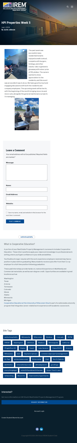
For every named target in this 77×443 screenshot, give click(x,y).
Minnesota (26, 337)
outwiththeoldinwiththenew (32, 370)
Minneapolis (53, 343)
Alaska (22, 348)
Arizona (69, 348)
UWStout (30, 343)
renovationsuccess (24, 365)
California (65, 343)
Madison (41, 343)
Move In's (21, 376)
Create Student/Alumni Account (12, 418)
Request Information (39, 402)
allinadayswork (41, 365)
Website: (9, 204)
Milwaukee (8, 354)
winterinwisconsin (21, 359)
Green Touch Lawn (54, 370)
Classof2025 (57, 348)
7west (31, 348)
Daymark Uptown (30, 354)
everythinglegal (10, 370)
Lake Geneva (43, 348)
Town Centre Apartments (39, 376)
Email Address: (12, 194)
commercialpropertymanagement (54, 354)
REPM (70, 337)
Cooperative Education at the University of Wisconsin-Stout (27, 303)
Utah (47, 359)
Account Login (39, 411)
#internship (36, 359)
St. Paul (7, 359)
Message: (10, 163)
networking (9, 376)
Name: (8, 185)
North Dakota (58, 359)
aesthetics (8, 365)
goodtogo (54, 365)
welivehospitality (27, 237)
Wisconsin (38, 337)
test (18, 354)
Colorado (60, 337)
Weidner (49, 337)
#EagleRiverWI (10, 348)
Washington (18, 343)
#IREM (7, 343)
